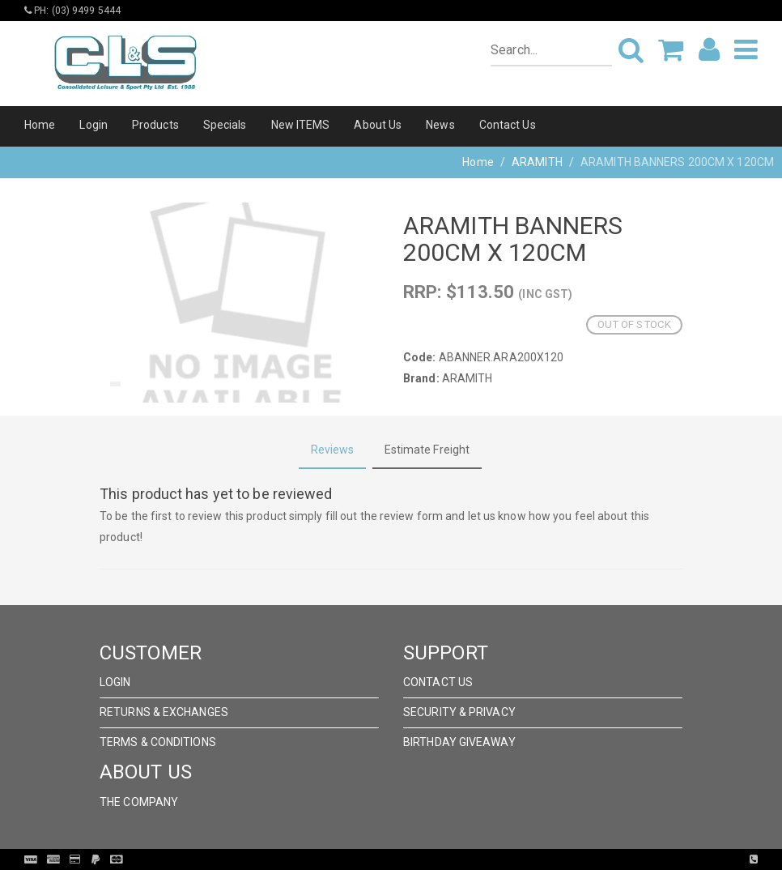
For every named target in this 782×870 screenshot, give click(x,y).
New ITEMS (300, 124)
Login (93, 124)
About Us (378, 124)
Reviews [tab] (333, 449)
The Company (139, 801)
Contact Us (507, 124)
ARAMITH (537, 162)
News (440, 124)
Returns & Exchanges (164, 712)
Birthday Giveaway (459, 742)
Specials (225, 124)
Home (39, 124)
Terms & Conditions (158, 742)
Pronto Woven (424, 859)
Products (155, 124)
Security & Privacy (459, 712)
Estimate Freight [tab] (427, 449)
